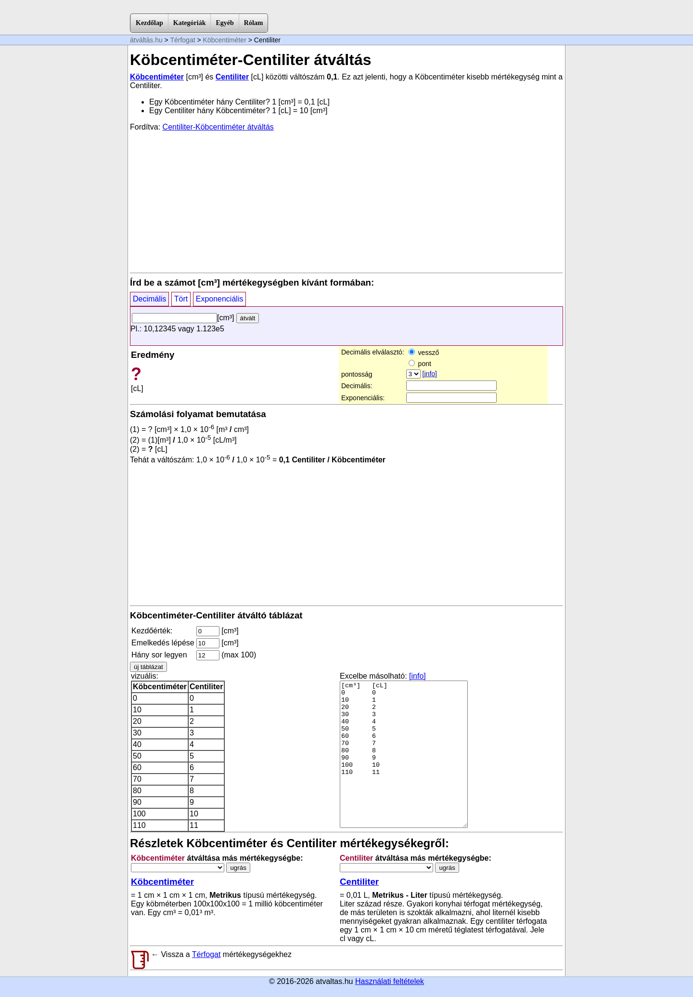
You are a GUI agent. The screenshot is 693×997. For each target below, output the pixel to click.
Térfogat (182, 40)
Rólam (253, 22)
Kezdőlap (149, 22)
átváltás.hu (146, 40)
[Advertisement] (346, 201)
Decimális (149, 299)
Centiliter (232, 77)
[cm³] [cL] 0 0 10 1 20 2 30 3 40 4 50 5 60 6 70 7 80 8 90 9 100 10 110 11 (404, 754)
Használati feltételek (389, 981)
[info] (430, 374)
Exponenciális (220, 299)
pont (420, 363)
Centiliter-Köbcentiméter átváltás (218, 127)
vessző (424, 352)
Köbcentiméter (224, 40)
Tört (181, 299)
